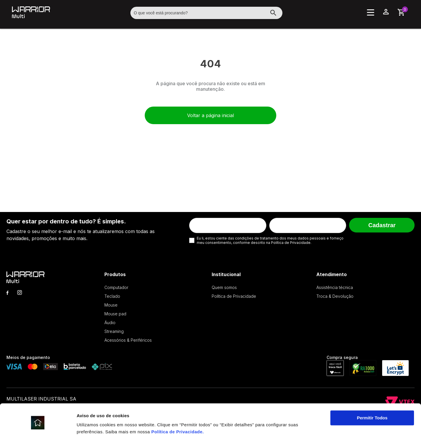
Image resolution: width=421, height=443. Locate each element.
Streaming (114, 331)
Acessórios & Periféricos (128, 340)
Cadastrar (382, 225)
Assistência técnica (334, 287)
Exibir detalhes (92, 431)
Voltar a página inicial (210, 115)
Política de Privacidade (177, 415)
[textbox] (206, 13)
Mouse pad (115, 313)
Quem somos (224, 287)
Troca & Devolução (334, 296)
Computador (116, 287)
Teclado (112, 296)
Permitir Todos (372, 401)
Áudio (109, 322)
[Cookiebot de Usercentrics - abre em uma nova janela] (37, 431)
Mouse (111, 304)
